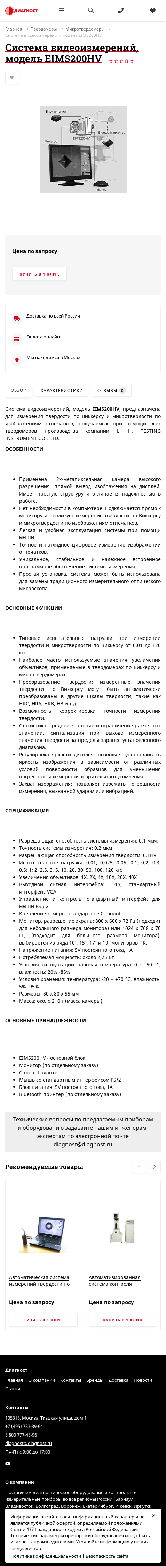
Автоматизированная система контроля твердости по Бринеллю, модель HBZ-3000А (119, 1287)
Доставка (118, 1380)
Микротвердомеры (84, 29)
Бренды (94, 1380)
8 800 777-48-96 (21, 1435)
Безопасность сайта (107, 1556)
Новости (143, 1380)
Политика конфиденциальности (45, 1556)
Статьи (12, 1389)
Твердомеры (44, 29)
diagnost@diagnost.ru (28, 1443)
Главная (14, 1380)
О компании (41, 1380)
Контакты (70, 1380)
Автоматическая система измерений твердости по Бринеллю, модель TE (39, 1284)
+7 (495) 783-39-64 (24, 1426)
